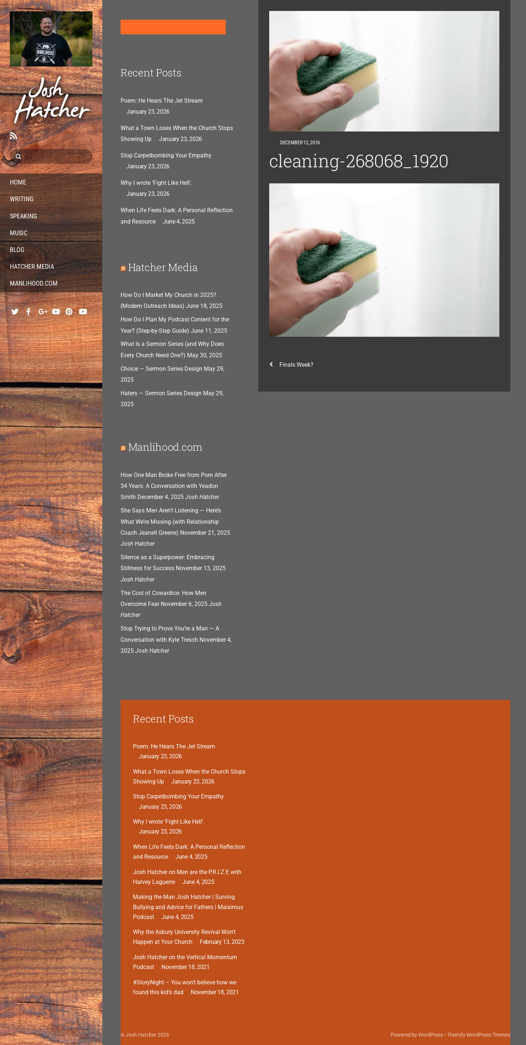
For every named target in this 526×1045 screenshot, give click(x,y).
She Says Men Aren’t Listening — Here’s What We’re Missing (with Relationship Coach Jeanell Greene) (171, 521)
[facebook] (28, 309)
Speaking (23, 216)
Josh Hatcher (141, 1035)
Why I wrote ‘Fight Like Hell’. (156, 182)
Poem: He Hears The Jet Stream (162, 100)
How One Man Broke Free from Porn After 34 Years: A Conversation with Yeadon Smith (174, 486)
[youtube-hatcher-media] (82, 309)
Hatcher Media (32, 266)
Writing (22, 199)
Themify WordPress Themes (478, 1035)
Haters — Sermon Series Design (161, 393)
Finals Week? (291, 365)
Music (18, 233)
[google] (42, 309)
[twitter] (15, 309)
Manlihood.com (34, 283)
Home (18, 182)
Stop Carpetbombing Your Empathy (166, 155)
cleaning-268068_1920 (359, 160)
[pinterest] (69, 309)
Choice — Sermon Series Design (161, 368)
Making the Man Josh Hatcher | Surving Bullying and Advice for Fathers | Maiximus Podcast (188, 906)
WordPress (430, 1035)
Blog (17, 249)
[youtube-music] (55, 309)
